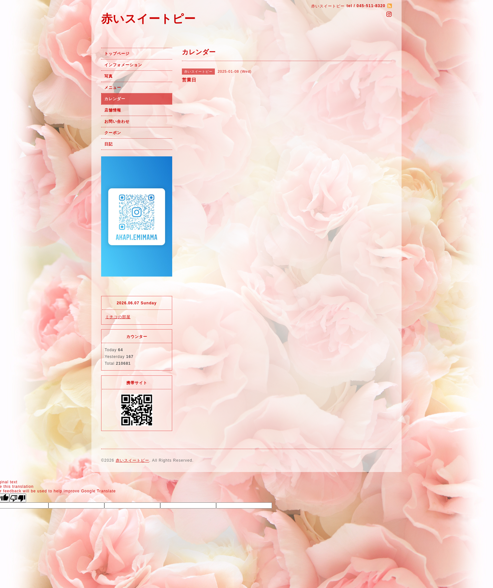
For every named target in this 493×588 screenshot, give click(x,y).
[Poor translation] (17, 497)
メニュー (112, 87)
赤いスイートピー (148, 18)
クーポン (112, 133)
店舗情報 (112, 110)
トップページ (117, 53)
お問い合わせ (117, 121)
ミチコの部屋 (118, 317)
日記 (108, 144)
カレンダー (114, 99)
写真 (108, 76)
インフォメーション (123, 65)
